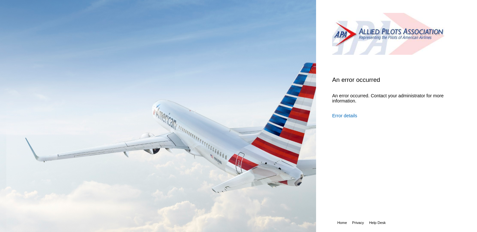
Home (342, 223)
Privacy (358, 223)
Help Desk (377, 223)
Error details (344, 115)
